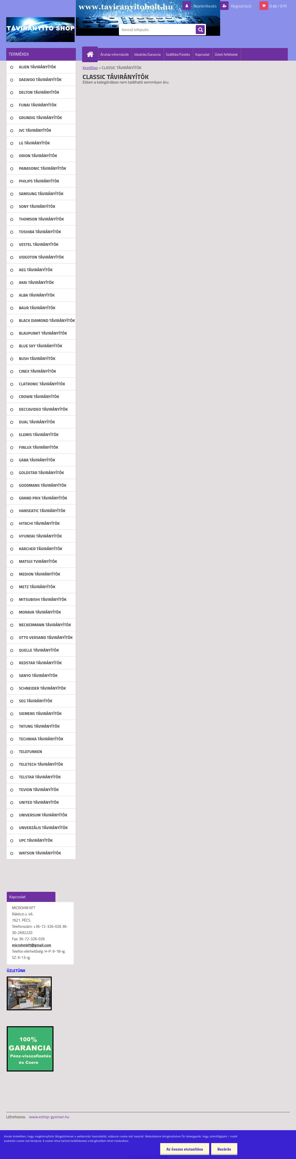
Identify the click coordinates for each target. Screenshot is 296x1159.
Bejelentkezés (205, 6)
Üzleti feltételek (226, 54)
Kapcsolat (202, 54)
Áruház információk (114, 54)
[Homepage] (92, 54)
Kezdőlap (90, 68)
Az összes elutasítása (184, 1149)
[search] (200, 30)
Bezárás (224, 1149)
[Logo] (40, 29)
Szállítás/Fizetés (178, 54)
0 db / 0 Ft (278, 6)
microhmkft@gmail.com (31, 945)
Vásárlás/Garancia (147, 54)
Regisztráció (240, 6)
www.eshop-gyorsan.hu (49, 1117)
